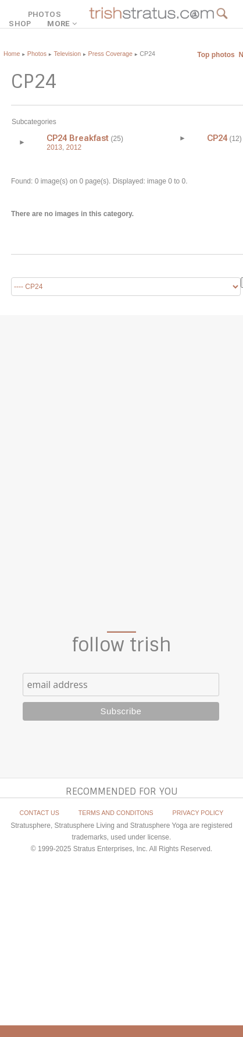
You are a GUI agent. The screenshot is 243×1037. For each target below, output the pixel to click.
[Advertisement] (121, 473)
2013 (54, 147)
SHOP (20, 23)
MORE (63, 23)
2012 (74, 147)
